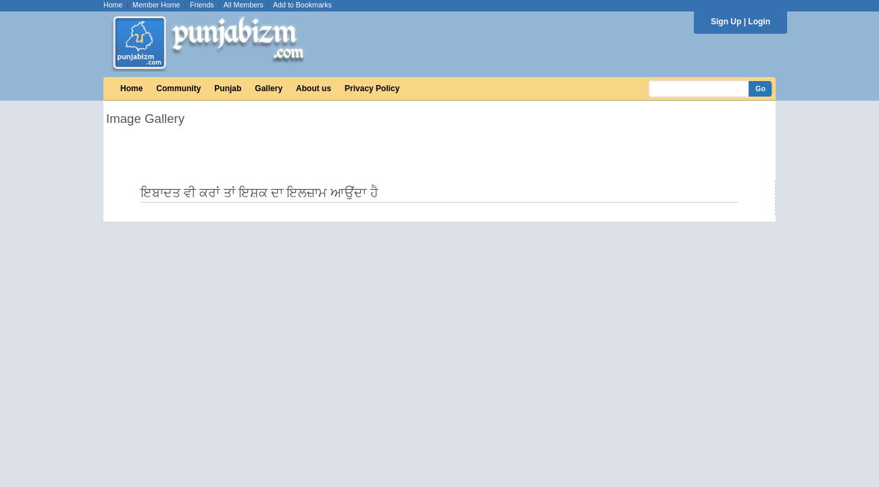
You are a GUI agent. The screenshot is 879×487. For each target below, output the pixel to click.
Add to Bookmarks (302, 5)
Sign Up (726, 21)
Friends (202, 5)
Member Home (156, 5)
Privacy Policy (372, 88)
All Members (243, 5)
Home (112, 5)
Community (178, 88)
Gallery (268, 88)
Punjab (227, 88)
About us (313, 88)
